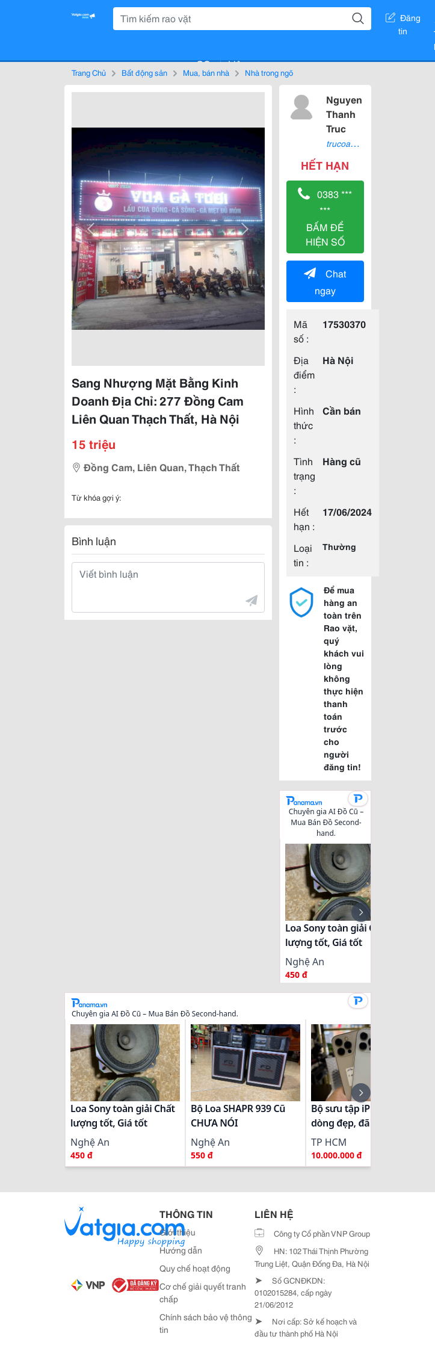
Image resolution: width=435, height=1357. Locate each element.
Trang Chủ (89, 72)
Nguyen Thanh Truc (344, 113)
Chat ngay (325, 281)
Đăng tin (403, 19)
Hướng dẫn (180, 1250)
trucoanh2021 (352, 143)
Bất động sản (144, 72)
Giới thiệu (177, 1232)
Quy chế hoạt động (194, 1268)
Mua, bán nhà (206, 72)
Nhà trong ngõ (269, 72)
